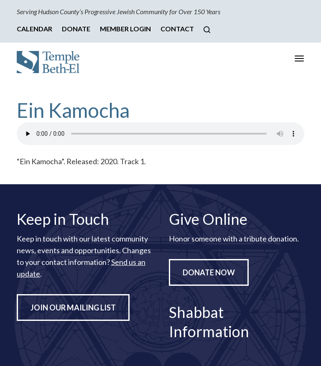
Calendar (34, 29)
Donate (76, 29)
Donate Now (209, 272)
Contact (177, 29)
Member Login (125, 29)
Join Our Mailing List (73, 307)
